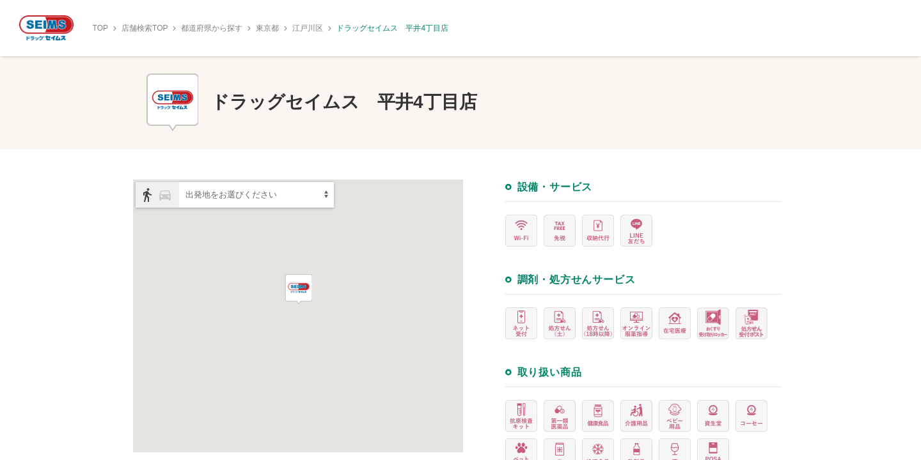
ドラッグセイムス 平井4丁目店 (392, 28)
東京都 (267, 28)
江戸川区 (307, 28)
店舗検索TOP (145, 28)
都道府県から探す (211, 28)
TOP (100, 28)
